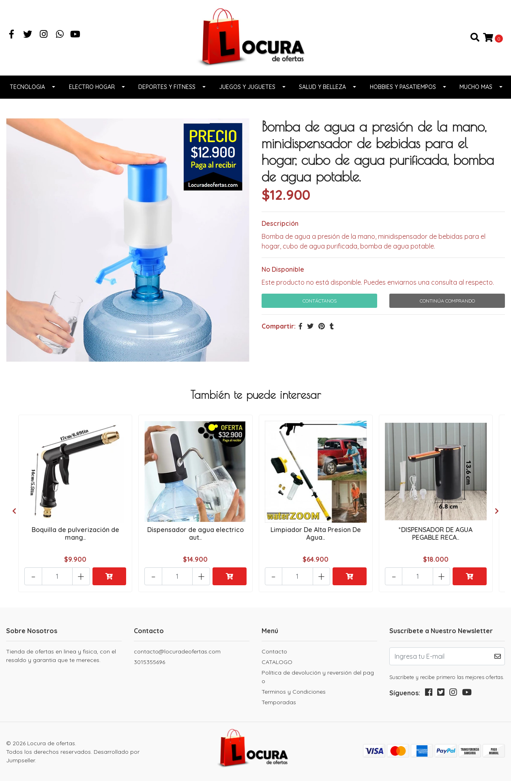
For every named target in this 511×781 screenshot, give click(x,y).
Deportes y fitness (166, 90)
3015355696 (149, 661)
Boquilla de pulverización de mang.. (75, 536)
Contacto (274, 651)
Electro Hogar (92, 90)
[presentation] (14, 512)
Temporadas (279, 701)
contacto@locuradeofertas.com (177, 651)
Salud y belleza (322, 90)
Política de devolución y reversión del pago (318, 676)
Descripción (280, 227)
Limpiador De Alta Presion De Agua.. (316, 536)
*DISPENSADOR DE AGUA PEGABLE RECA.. (435, 536)
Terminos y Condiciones (294, 691)
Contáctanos (320, 304)
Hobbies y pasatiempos (403, 90)
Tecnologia (27, 90)
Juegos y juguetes (247, 90)
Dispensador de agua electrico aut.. (195, 536)
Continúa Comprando (447, 304)
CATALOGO (277, 661)
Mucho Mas (475, 90)
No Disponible (283, 273)
